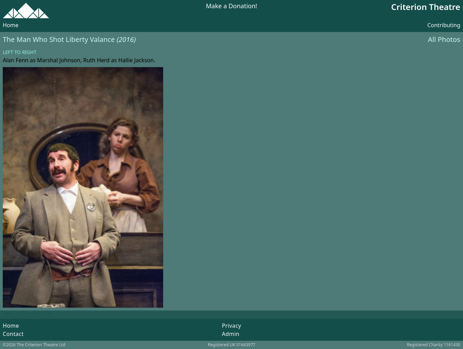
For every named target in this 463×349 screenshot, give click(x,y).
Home (11, 25)
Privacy (231, 325)
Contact (13, 334)
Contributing (443, 25)
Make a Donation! (231, 6)
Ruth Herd (96, 60)
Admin (230, 334)
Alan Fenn (15, 60)
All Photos (444, 39)
